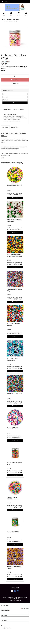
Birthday (3, 625)
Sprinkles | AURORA (12, 428)
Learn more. (3, 68)
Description (5, 127)
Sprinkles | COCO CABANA (14, 185)
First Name (4, 615)
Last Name (4, 620)
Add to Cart (15, 80)
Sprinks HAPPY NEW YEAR (14, 393)
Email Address (5, 610)
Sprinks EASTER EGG (13, 532)
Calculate (15, 102)
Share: (5, 61)
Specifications (14, 127)
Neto (20, 600)
